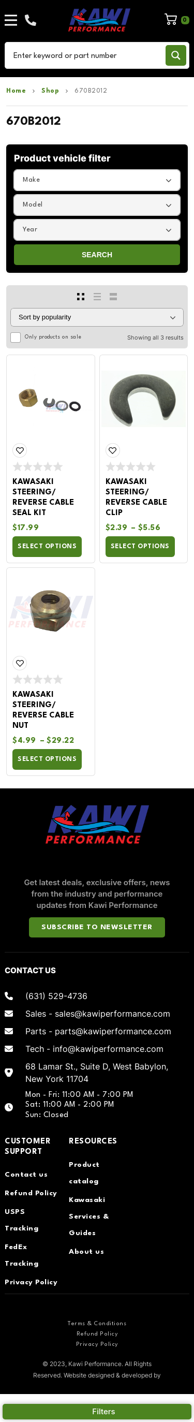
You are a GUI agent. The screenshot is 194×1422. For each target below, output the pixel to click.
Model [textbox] (33, 204)
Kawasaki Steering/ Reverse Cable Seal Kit (43, 497)
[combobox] (97, 180)
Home (16, 91)
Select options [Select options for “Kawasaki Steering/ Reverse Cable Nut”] (47, 759)
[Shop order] (97, 317)
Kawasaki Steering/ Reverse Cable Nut (43, 710)
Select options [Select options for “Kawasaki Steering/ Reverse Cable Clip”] (140, 547)
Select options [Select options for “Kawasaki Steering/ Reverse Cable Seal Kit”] (47, 547)
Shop (50, 91)
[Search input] (86, 55)
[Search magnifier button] (176, 55)
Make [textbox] (31, 180)
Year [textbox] (30, 229)
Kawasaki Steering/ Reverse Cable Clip (136, 497)
